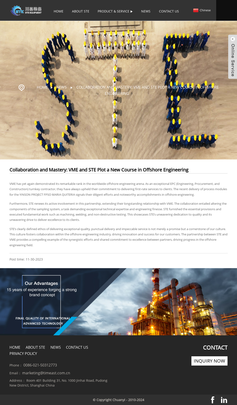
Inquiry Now (209, 360)
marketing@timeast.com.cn (46, 372)
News (145, 11)
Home (58, 11)
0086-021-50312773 (40, 364)
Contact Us (169, 11)
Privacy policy (23, 353)
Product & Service (115, 11)
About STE (80, 11)
